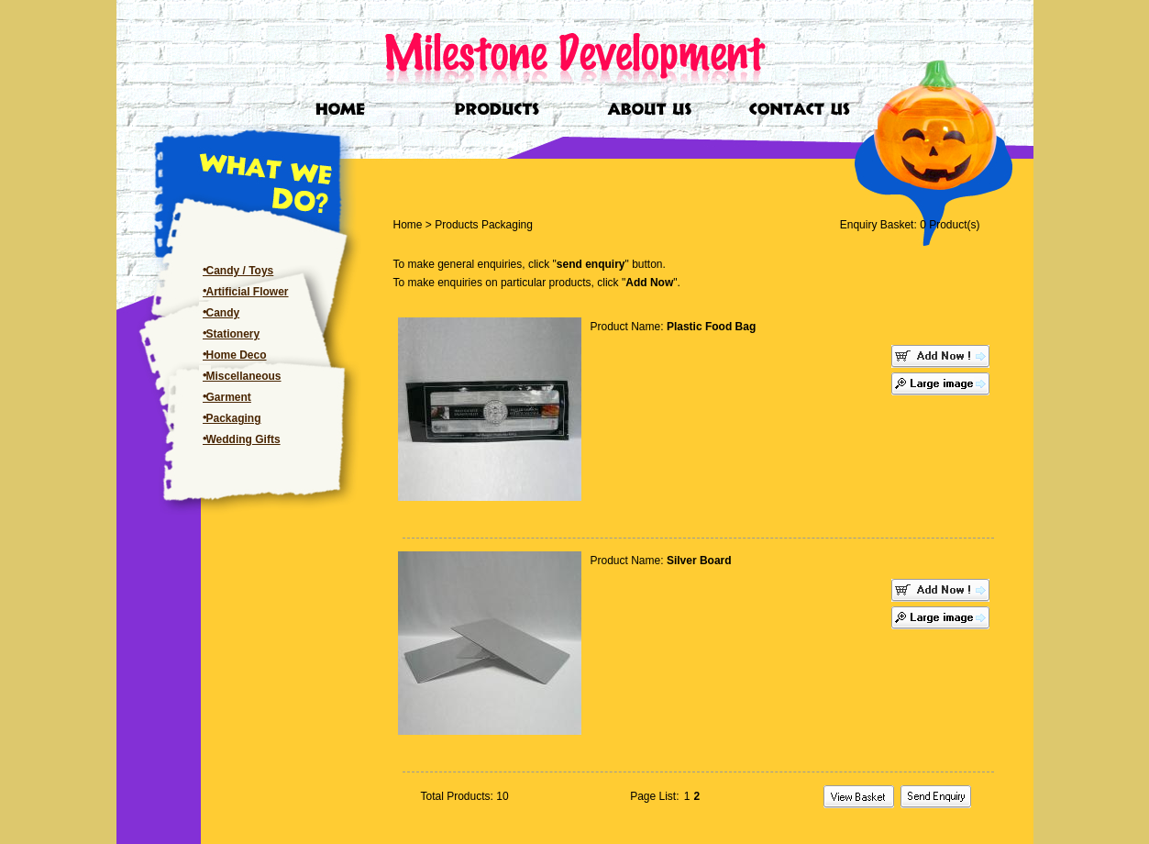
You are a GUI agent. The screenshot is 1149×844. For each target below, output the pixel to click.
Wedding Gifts (243, 439)
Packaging (233, 418)
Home (408, 224)
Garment (228, 397)
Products (456, 224)
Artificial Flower (247, 291)
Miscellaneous (244, 376)
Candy (223, 312)
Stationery (233, 334)
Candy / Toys (240, 270)
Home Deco (236, 355)
